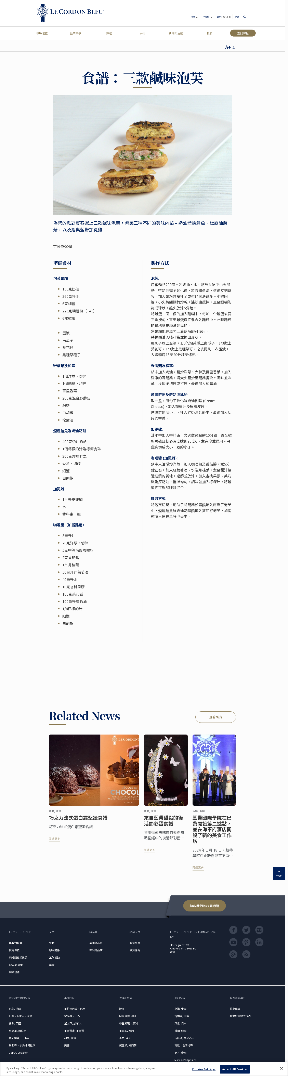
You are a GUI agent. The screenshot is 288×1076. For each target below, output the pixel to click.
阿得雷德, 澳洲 (127, 1016)
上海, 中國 (180, 1009)
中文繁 (208, 17)
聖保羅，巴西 (72, 1016)
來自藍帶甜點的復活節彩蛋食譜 (163, 825)
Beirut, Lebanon (18, 1052)
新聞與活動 (176, 33)
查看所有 (215, 716)
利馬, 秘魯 (70, 1038)
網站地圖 (14, 972)
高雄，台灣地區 (183, 1045)
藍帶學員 (135, 943)
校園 (195, 17)
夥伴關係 (54, 950)
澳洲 (122, 1009)
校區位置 (42, 33)
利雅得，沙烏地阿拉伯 (22, 1045)
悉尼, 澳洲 (125, 1038)
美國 (66, 1045)
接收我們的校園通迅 (204, 905)
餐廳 (51, 943)
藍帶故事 (75, 33)
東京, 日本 (180, 1023)
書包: (224, 16)
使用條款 (14, 950)
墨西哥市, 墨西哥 (74, 1031)
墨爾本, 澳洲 (126, 1031)
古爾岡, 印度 (181, 1016)
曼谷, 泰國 (180, 1052)
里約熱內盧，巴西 (74, 1009)
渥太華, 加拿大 (72, 1023)
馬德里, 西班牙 (17, 1031)
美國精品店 (96, 943)
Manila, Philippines (185, 1060)
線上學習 (235, 1009)
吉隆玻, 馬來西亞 (184, 1038)
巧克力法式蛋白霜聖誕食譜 (78, 822)
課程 (109, 33)
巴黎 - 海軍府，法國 (20, 1016)
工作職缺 (54, 957)
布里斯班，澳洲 (128, 1023)
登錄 (237, 16)
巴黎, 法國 (15, 1009)
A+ (228, 47)
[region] (144, 1069)
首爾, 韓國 (180, 1031)
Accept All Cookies (235, 1069)
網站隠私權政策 (18, 957)
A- (234, 47)
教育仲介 (135, 950)
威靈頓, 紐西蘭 (127, 1045)
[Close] (281, 1068)
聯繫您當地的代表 (240, 1016)
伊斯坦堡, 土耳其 (19, 1038)
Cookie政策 (16, 965)
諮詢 (51, 965)
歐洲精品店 (96, 950)
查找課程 (243, 33)
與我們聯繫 (15, 943)
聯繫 (209, 33)
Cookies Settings (203, 1069)
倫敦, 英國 (15, 1023)
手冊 (142, 33)
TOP (279, 873)
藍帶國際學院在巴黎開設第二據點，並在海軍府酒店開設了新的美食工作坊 (212, 833)
